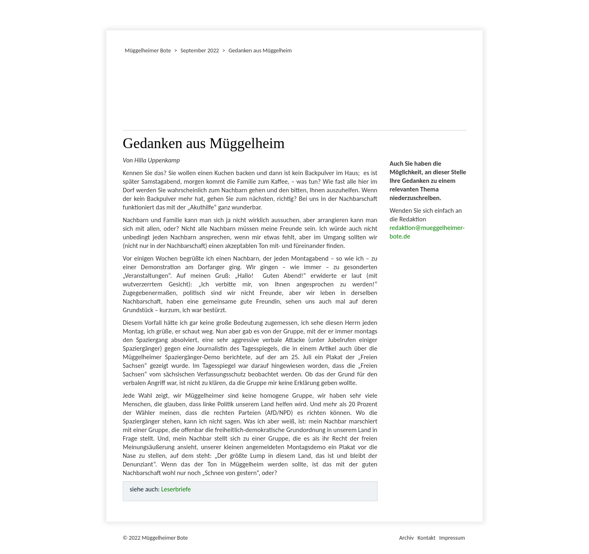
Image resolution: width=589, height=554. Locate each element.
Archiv (406, 537)
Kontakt (427, 537)
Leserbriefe (176, 489)
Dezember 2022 (110, 14)
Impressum (452, 537)
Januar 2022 (107, 14)
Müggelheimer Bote (479, 1)
